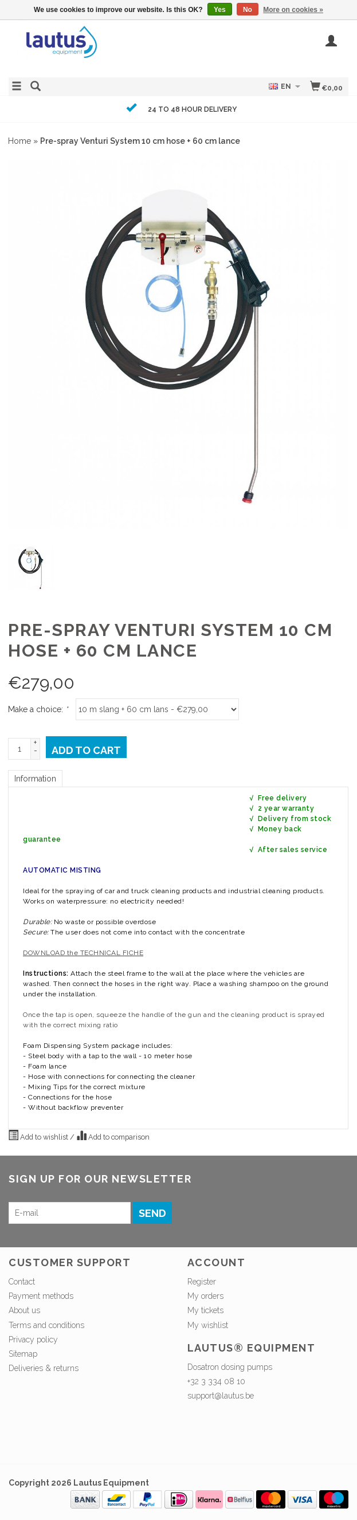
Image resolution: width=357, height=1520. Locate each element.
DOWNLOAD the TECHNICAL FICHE (83, 953)
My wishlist (207, 1325)
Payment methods (41, 1296)
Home (19, 141)
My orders (205, 1296)
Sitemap (23, 1353)
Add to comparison (113, 1135)
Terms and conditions (46, 1325)
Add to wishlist (39, 1135)
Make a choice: (38, 709)
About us (24, 1310)
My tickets (205, 1310)
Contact (22, 1281)
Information (35, 778)
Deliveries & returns (44, 1368)
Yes (220, 10)
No (247, 10)
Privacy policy (33, 1339)
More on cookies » (293, 10)
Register (201, 1281)
